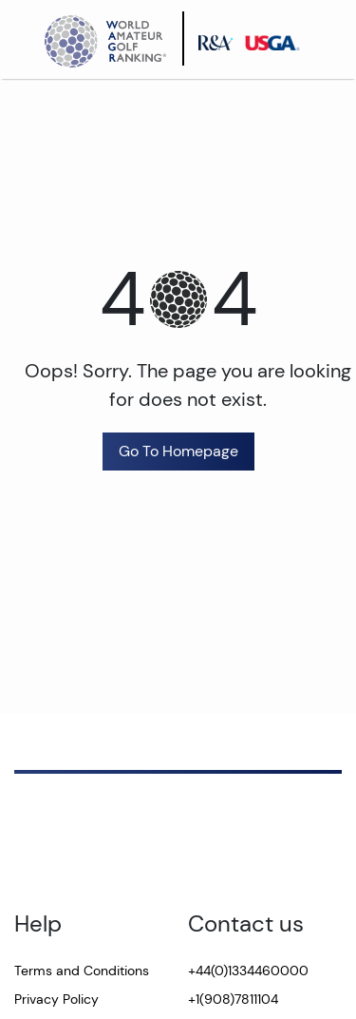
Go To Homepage (178, 451)
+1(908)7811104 (233, 999)
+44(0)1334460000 (248, 970)
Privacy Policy (56, 999)
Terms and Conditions (81, 970)
